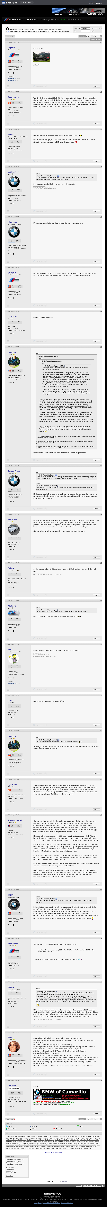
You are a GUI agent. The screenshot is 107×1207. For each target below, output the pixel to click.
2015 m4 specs (91, 1140)
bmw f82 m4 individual (78, 1141)
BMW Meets (55, 20)
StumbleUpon (12, 1129)
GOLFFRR (12, 1085)
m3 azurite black (30, 1148)
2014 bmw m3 (10, 1136)
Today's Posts (71, 20)
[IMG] (7, 1171)
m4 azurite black (50, 1148)
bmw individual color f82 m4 (16, 1143)
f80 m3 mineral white (67, 1146)
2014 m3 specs (27, 1138)
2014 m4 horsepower (58, 1138)
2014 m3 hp (19, 1138)
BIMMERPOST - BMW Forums (92, 1186)
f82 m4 (76, 1146)
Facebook (34, 1126)
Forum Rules (9, 1176)
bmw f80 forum (42, 1141)
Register (99, 3)
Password (77, 31)
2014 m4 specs (76, 1138)
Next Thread (58, 1152)
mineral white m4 (86, 1148)
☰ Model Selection (26, 2)
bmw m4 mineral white (22, 1146)
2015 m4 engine (74, 1140)
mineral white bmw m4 (73, 1148)
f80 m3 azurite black (40, 1146)
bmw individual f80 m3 (31, 1143)
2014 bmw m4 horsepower (51, 1136)
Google (81, 1126)
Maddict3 (12, 606)
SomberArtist (14, 471)
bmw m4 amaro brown (53, 1145)
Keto (10, 649)
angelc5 (11, 47)
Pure (10, 1037)
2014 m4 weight (86, 1138)
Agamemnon (13, 97)
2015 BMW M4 (12, 78)
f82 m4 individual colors (85, 1146)
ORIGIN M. (12, 316)
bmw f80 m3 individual (64, 1141)
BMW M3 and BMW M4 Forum (18, 29)
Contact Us (79, 1186)
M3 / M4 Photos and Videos (54, 29)
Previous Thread (49, 1152)
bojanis (11, 895)
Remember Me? (96, 29)
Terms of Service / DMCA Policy (51, 1203)
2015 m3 (42, 1140)
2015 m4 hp (83, 1140)
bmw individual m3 (58, 1143)
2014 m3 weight (36, 1138)
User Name (77, 28)
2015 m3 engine (49, 1140)
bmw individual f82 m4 (45, 1143)
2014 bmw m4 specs (65, 1136)
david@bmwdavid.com (53, 1103)
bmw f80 (35, 1141)
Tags (7, 1133)
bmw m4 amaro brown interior (69, 1145)
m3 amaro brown (19, 1148)
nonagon (12, 352)
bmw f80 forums (52, 1141)
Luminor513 (13, 172)
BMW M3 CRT (13, 943)
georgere (12, 272)
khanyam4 (12, 222)
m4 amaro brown (40, 1148)
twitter (10, 1126)
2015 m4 (66, 1140)
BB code (8, 1168)
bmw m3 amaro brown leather (23, 1145)
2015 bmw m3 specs (12, 1140)
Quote (96, 86)
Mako (10, 134)
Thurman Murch (15, 820)
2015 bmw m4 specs (33, 1140)
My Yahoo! (59, 1129)
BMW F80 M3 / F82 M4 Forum (36, 29)
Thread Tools (95, 39)
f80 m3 (32, 1146)
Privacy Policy (38, 1203)
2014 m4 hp (68, 1138)
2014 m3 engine (82, 1136)
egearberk (12, 784)
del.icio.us (35, 1129)
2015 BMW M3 (12, 683)
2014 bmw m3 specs (37, 1136)
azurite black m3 (17, 1141)
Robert (11, 568)
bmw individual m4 (69, 1143)
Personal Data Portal (67, 1203)
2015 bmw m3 (95, 1138)
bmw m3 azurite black (39, 1145)
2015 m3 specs (59, 1140)
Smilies (8, 1169)
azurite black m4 (27, 1141)
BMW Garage (45, 20)
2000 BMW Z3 (12, 80)
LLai (10, 700)
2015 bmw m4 (22, 1140)
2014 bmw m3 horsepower (22, 1136)
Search (80, 20)
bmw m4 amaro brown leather (87, 1145)
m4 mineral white (61, 1148)
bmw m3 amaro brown (82, 1143)
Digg (57, 1126)
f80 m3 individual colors (54, 1146)
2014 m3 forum (91, 1136)
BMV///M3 (12, 519)
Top (103, 1186)
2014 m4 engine (46, 1138)
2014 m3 (74, 1136)
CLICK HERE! (65, 1101)
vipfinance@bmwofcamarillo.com (45, 1104)
